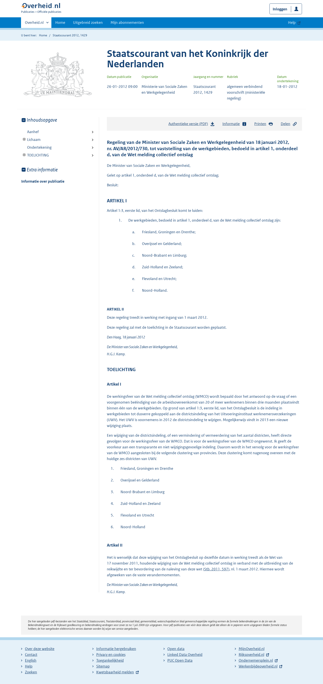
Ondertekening (39, 147)
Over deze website (39, 648)
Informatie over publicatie (42, 181)
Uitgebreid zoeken (88, 22)
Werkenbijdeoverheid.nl (258, 666)
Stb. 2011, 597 (216, 569)
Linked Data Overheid (184, 654)
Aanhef (33, 131)
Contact (31, 654)
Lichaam (31, 139)
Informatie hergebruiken (116, 648)
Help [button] (292, 22)
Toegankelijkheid (110, 660)
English (30, 660)
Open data (175, 648)
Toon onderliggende (24, 139)
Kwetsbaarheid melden (115, 672)
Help (29, 666)
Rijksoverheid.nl (251, 654)
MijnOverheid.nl (251, 648)
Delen (289, 123)
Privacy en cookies (111, 654)
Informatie (234, 123)
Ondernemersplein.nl (256, 660)
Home (60, 22)
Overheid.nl (34, 24)
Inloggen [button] (280, 9)
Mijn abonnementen (127, 22)
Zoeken (31, 672)
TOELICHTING (35, 155)
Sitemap (103, 666)
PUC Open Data (179, 660)
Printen (263, 123)
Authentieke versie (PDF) (191, 125)
